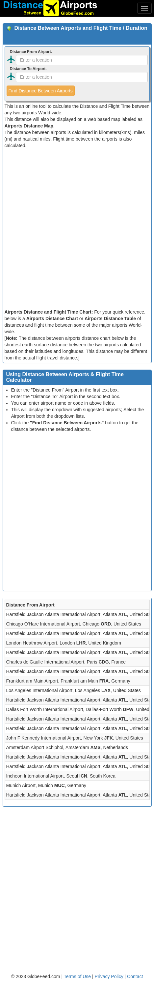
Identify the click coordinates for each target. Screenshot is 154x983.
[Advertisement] (77, 228)
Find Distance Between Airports (41, 90)
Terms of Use (78, 976)
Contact (135, 976)
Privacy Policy (110, 976)
